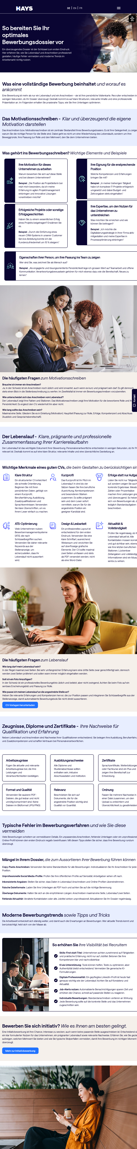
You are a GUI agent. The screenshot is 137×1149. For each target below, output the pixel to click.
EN (74, 8)
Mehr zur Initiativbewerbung (20, 1050)
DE (68, 8)
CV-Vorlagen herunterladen (20, 705)
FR (80, 8)
